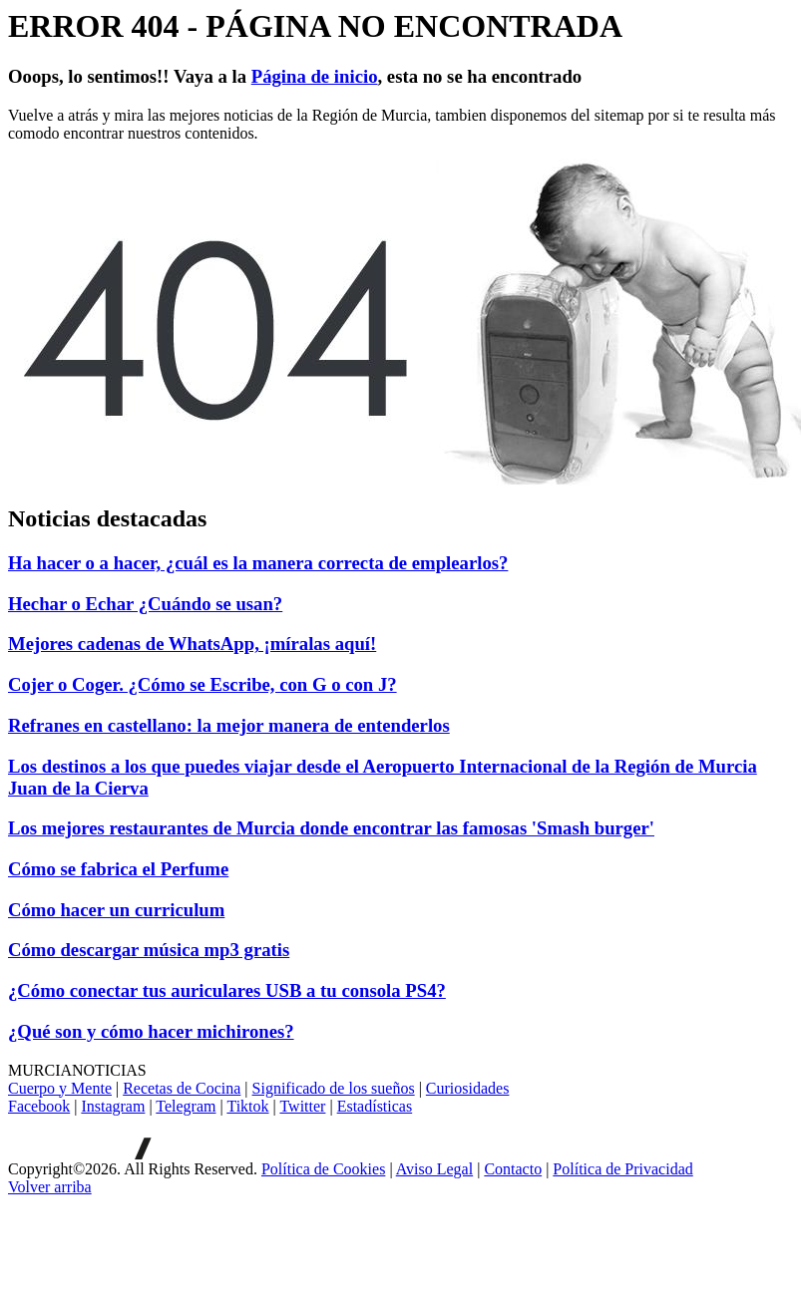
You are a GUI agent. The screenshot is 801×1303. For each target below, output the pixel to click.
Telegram (185, 1106)
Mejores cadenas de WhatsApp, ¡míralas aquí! (192, 643)
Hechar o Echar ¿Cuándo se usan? (145, 603)
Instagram (113, 1106)
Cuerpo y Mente (60, 1088)
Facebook (39, 1106)
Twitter (302, 1106)
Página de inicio (314, 76)
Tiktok (247, 1106)
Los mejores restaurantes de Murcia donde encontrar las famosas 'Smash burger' (331, 827)
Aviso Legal (434, 1168)
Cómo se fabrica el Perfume (118, 868)
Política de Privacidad (622, 1168)
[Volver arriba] (50, 1186)
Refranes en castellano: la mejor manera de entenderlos (229, 725)
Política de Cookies (323, 1168)
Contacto (513, 1168)
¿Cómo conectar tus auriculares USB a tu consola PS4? (227, 990)
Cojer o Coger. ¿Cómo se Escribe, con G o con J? (202, 684)
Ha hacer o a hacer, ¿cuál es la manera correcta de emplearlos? (258, 562)
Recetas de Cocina (181, 1088)
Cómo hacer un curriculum (116, 909)
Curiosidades (468, 1088)
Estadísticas (375, 1106)
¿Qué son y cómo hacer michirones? (151, 1031)
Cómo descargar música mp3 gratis (148, 949)
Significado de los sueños (333, 1088)
